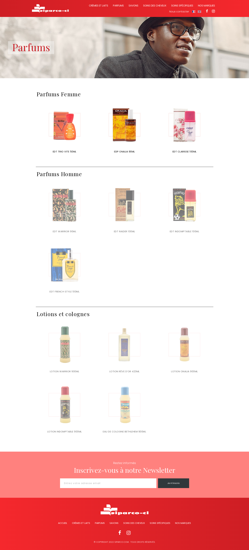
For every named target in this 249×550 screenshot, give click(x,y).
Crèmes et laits (98, 5)
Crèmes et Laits (81, 523)
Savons (133, 5)
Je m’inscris (173, 483)
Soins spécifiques (182, 5)
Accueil (62, 523)
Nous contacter (179, 11)
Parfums (118, 5)
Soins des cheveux (154, 5)
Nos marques (206, 5)
